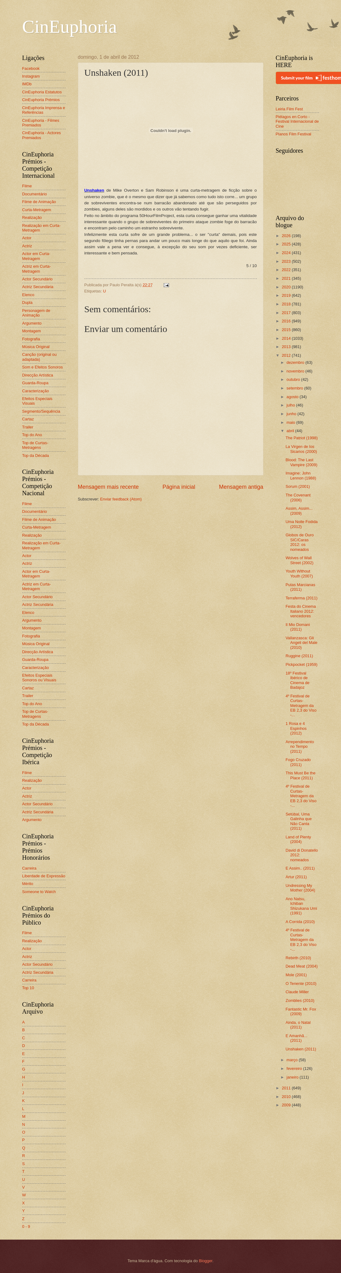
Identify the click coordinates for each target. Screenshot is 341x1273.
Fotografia (31, 339)
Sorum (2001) (298, 486)
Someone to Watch (39, 891)
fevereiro (295, 1068)
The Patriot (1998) (302, 438)
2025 (287, 244)
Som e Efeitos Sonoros (42, 367)
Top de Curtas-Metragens (35, 445)
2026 (287, 235)
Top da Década (35, 455)
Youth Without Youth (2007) (299, 573)
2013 (287, 346)
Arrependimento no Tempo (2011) (300, 746)
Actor (27, 238)
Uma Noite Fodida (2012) (302, 524)
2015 (287, 329)
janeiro (293, 1077)
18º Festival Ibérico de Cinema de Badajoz (297, 680)
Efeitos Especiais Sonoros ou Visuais (39, 677)
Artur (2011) (296, 877)
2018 (287, 304)
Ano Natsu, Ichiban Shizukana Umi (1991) (301, 905)
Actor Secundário (37, 279)
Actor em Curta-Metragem (36, 256)
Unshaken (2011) (301, 1049)
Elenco (28, 294)
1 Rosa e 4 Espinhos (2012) (296, 728)
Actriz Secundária (37, 286)
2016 (287, 321)
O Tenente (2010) (301, 983)
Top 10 (28, 988)
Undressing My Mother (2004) (300, 887)
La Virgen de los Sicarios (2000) (301, 448)
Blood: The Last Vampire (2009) (302, 462)
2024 (287, 252)
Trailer (27, 427)
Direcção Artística (37, 375)
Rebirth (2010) (298, 958)
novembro (296, 371)
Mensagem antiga (241, 487)
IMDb (27, 84)
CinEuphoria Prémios (41, 99)
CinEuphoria (69, 26)
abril (291, 430)
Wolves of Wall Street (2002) (299, 560)
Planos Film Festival (293, 134)
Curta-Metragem (36, 209)
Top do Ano (32, 434)
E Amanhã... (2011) (296, 1038)
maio (291, 422)
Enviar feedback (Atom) (121, 499)
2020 (287, 287)
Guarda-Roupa (35, 383)
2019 (287, 295)
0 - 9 (26, 1226)
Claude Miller (297, 992)
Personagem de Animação (36, 312)
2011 (287, 1088)
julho (291, 405)
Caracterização (35, 391)
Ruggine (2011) (299, 656)
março (293, 1060)
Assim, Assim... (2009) (299, 510)
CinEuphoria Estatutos (42, 92)
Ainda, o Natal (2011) (298, 1024)
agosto (293, 396)
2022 (287, 269)
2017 (287, 312)
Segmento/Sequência (41, 411)
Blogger (205, 1260)
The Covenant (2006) (298, 497)
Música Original (36, 346)
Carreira (29, 868)
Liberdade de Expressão (44, 876)
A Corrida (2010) (300, 921)
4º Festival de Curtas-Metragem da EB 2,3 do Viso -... (301, 705)
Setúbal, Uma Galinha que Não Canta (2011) (299, 821)
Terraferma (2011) (302, 598)
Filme (27, 186)
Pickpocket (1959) (302, 664)
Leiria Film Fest (289, 109)
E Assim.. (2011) (300, 868)
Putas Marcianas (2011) (300, 587)
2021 (287, 278)
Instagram (31, 76)
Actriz (27, 246)
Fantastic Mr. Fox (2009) (301, 1011)
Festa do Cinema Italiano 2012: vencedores (301, 611)
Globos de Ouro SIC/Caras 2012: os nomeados (300, 542)
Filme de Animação (39, 201)
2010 (287, 1096)
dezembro (296, 362)
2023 (287, 261)
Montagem (31, 331)
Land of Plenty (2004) (298, 839)
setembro (295, 388)
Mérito (27, 883)
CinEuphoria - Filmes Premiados (40, 122)
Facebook (31, 68)
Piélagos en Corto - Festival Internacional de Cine (297, 121)
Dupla (27, 302)
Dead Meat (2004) (302, 966)
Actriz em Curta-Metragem (36, 268)
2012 (287, 355)
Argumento (32, 323)
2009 (287, 1105)
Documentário (34, 194)
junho (292, 413)
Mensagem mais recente (108, 487)
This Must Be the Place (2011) (301, 775)
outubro (294, 379)
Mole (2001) (296, 975)
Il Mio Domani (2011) (298, 627)
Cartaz (28, 419)
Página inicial (178, 487)
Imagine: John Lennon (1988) (301, 475)
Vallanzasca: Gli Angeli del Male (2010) (302, 643)
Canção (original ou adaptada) (39, 356)
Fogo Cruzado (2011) (298, 762)
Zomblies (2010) (300, 1000)
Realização (32, 217)
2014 (287, 338)
